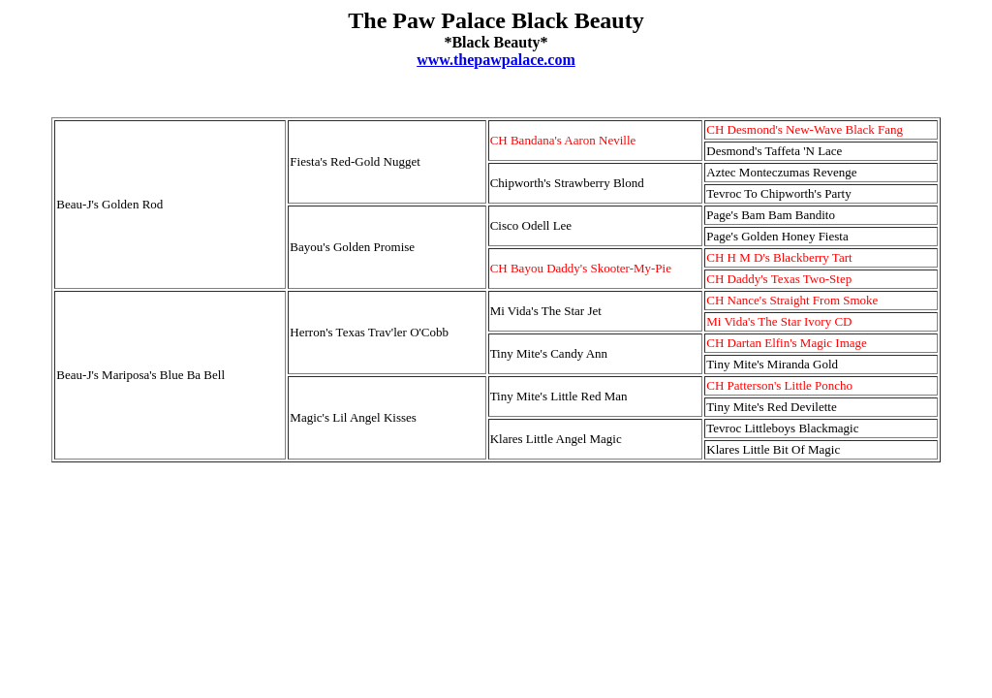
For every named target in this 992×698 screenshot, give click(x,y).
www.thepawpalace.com (496, 59)
